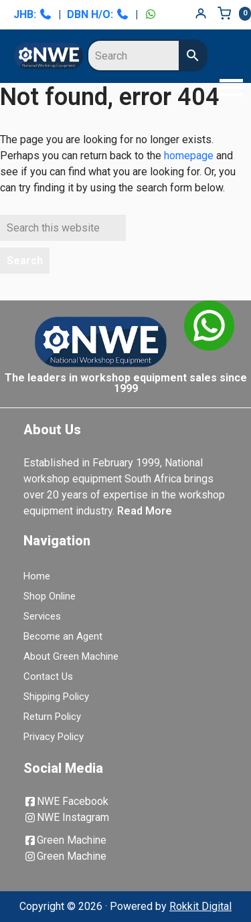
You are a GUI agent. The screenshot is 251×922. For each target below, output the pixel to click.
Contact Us (48, 676)
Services (42, 616)
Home (36, 576)
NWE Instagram (66, 817)
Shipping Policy (56, 696)
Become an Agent (62, 636)
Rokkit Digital (200, 906)
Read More (144, 510)
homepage (189, 155)
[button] (227, 89)
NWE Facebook (65, 801)
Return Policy (52, 717)
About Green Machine (70, 656)
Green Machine (64, 840)
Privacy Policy (53, 737)
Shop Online (49, 596)
